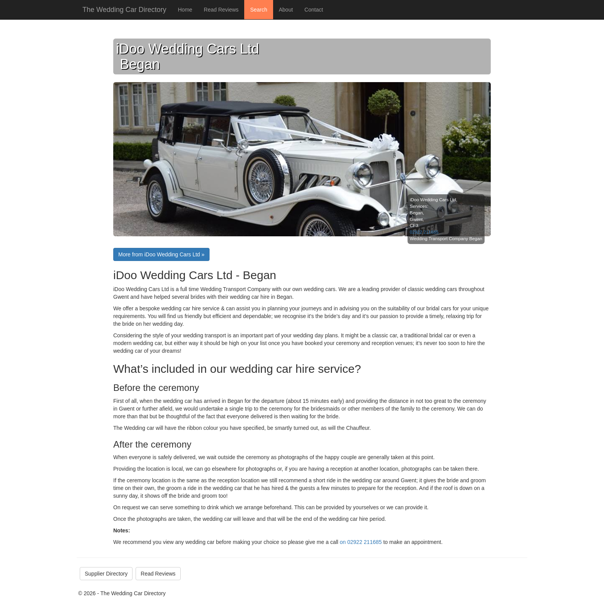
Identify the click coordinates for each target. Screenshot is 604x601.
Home (185, 10)
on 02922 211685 (361, 542)
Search (258, 10)
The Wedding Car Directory (124, 9)
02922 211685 (424, 231)
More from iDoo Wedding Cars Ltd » (161, 254)
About (286, 10)
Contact (313, 10)
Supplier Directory (106, 574)
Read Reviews (221, 10)
